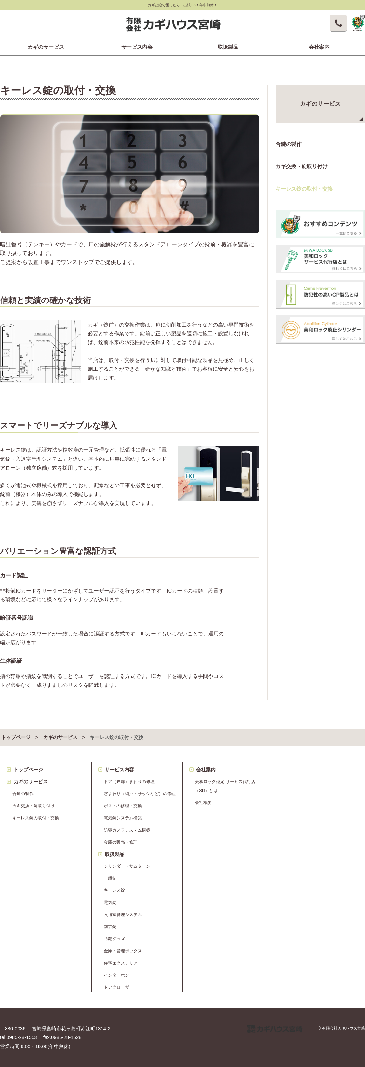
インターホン (116, 975)
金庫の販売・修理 (121, 842)
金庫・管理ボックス (123, 950)
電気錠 (110, 902)
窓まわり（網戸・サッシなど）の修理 (140, 793)
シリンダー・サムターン (127, 866)
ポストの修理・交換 (123, 805)
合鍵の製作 (23, 793)
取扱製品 (228, 47)
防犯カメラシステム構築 (127, 830)
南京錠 (110, 926)
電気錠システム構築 (123, 817)
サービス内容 (137, 47)
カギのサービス (46, 47)
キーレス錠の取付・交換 (35, 817)
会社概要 (203, 802)
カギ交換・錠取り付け (33, 805)
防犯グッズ (114, 938)
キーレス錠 (114, 890)
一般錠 (110, 878)
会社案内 (319, 47)
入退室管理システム (123, 914)
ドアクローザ (116, 987)
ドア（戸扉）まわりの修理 (129, 781)
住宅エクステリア (121, 963)
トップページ (16, 737)
